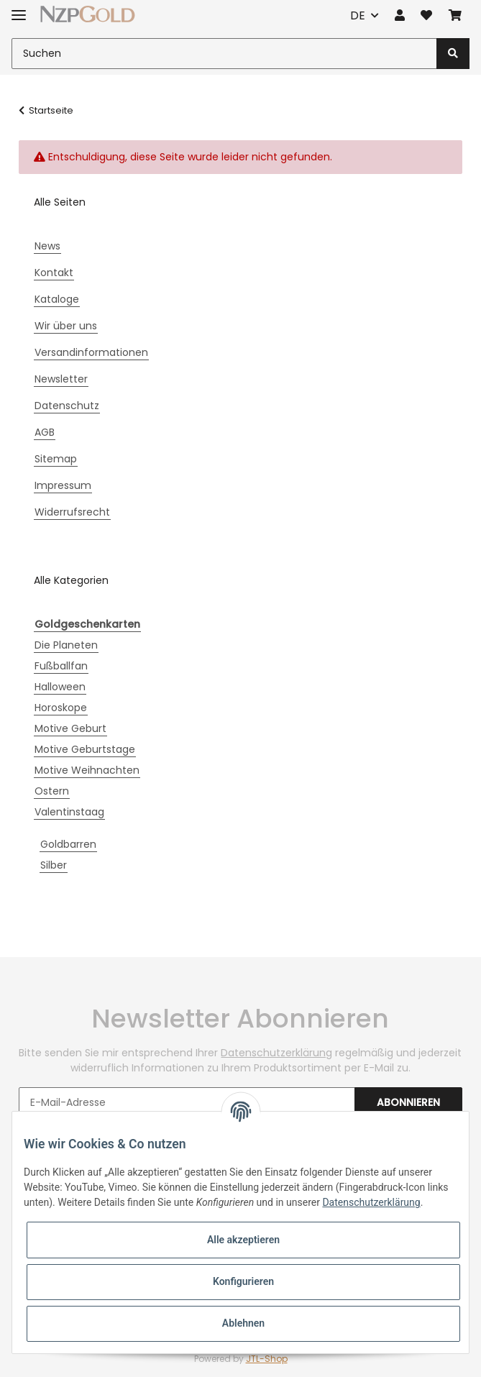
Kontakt (54, 272)
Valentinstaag (69, 812)
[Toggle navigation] (19, 9)
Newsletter (61, 379)
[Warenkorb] (455, 15)
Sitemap (56, 459)
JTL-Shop (267, 1359)
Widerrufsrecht (72, 512)
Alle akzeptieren (243, 1239)
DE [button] (357, 15)
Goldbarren (68, 844)
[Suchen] (224, 53)
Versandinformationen (91, 352)
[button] (400, 15)
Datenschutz (67, 405)
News (47, 246)
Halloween (60, 687)
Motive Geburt (70, 728)
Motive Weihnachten (87, 770)
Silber (53, 865)
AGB (45, 432)
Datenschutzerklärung (276, 1053)
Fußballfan (61, 666)
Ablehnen (243, 1323)
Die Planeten (66, 645)
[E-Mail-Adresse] (187, 1102)
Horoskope (61, 707)
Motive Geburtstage (85, 749)
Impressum (63, 485)
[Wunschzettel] (426, 15)
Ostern (52, 791)
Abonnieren (408, 1102)
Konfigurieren (243, 1281)
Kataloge (57, 299)
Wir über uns (66, 326)
